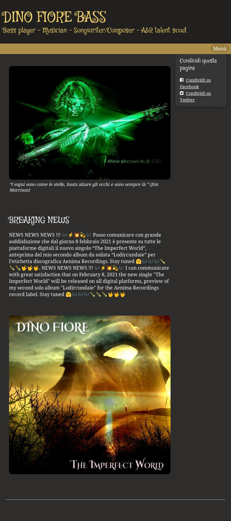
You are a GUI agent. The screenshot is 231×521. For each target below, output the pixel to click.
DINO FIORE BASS (54, 17)
